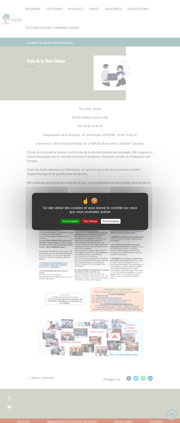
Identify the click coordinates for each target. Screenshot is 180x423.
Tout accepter (70, 221)
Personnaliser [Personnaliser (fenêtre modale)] (111, 221)
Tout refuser (90, 221)
